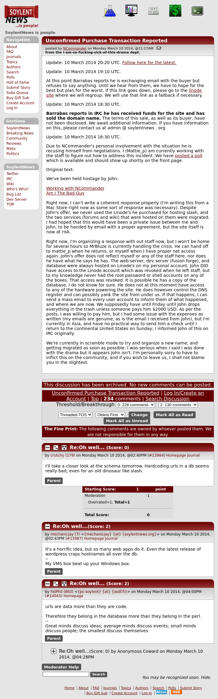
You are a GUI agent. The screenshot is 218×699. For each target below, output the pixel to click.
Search (12, 72)
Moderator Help (61, 667)
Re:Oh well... (87, 447)
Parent (54, 481)
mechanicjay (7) (65, 534)
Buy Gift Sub (17, 98)
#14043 (53, 596)
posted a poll (188, 155)
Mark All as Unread (127, 421)
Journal (193, 455)
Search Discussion (167, 399)
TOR (10, 204)
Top (95, 399)
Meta (10, 149)
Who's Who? (17, 189)
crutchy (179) (63, 455)
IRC (9, 179)
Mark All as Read (174, 415)
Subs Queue (17, 93)
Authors (13, 67)
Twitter (12, 174)
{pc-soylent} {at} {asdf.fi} (102, 592)
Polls (10, 77)
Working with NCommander (75, 188)
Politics (12, 154)
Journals (13, 57)
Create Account (20, 103)
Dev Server (16, 199)
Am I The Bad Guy (65, 193)
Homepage (176, 455)
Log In (12, 108)
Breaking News (20, 133)
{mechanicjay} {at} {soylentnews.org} (120, 534)
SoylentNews (21, 17)
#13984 (156, 455)
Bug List (13, 194)
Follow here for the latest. (149, 62)
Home (69, 688)
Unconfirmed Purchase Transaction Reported (106, 41)
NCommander (75, 48)
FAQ (9, 52)
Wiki (10, 184)
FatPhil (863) (62, 592)
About (11, 47)
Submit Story (18, 88)
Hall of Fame (17, 82)
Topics (12, 62)
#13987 (74, 538)
